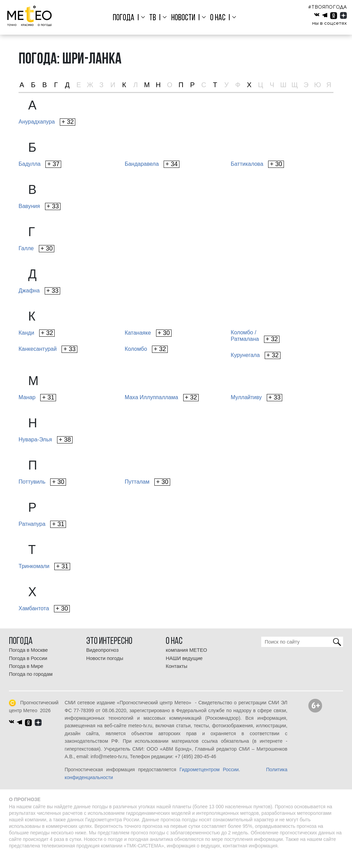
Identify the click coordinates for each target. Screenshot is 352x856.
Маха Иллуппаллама (162, 397)
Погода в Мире (26, 666)
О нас (218, 18)
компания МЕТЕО (186, 650)
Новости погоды (104, 658)
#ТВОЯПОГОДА (327, 7)
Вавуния (39, 206)
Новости (183, 18)
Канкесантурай (48, 349)
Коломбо (146, 349)
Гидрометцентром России (209, 769)
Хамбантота (44, 608)
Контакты (176, 666)
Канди (37, 333)
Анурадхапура (47, 122)
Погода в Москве (28, 650)
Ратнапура (42, 524)
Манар (37, 397)
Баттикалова (257, 164)
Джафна (39, 290)
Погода (123, 18)
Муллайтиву (256, 397)
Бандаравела (152, 164)
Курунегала (255, 355)
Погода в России (28, 658)
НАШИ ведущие (184, 658)
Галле (36, 248)
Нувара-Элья (46, 439)
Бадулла (40, 164)
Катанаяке (148, 333)
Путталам (147, 482)
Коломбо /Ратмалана (255, 336)
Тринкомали (44, 566)
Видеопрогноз (102, 650)
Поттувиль (42, 482)
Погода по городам (31, 674)
